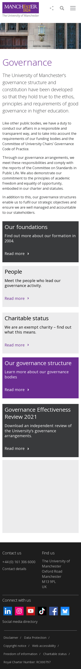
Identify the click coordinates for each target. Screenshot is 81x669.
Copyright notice (14, 646)
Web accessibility (44, 646)
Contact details (14, 568)
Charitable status (55, 654)
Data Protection (35, 638)
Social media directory (20, 621)
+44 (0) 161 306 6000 (18, 562)
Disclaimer (10, 638)
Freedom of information (20, 654)
